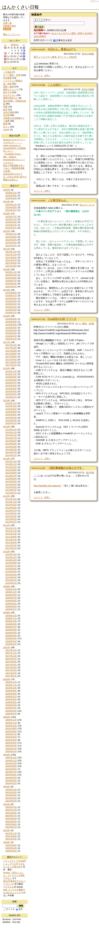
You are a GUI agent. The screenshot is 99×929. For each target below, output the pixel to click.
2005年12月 (11, 720)
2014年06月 (11, 441)
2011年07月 (11, 539)
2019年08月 (11, 292)
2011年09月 (11, 537)
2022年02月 (11, 245)
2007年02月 (11, 673)
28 (8, 62)
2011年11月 (11, 531)
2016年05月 (11, 388)
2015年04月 (11, 417)
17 (17, 56)
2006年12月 (11, 682)
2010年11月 (11, 557)
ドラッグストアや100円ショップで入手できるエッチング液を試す (14, 864)
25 (20, 59)
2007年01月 (11, 676)
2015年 (6, 400)
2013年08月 (11, 473)
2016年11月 (11, 374)
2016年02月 (11, 394)
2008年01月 (11, 644)
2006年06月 (11, 699)
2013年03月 (11, 487)
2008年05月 (11, 632)
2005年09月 (11, 728)
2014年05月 (11, 444)
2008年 (6, 612)
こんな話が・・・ (58, 84)
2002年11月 (11, 810)
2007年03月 (11, 670)
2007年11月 (11, 653)
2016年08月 (11, 380)
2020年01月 (11, 286)
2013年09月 (11, 470)
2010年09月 (11, 563)
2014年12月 (11, 429)
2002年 (6, 804)
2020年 (6, 269)
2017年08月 (11, 353)
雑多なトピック (10, 89)
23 (14, 59)
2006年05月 (11, 702)
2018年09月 (11, 319)
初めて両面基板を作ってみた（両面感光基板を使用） (14, 168)
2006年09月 (11, 690)
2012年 (6, 496)
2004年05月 (11, 777)
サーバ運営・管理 (84, 323)
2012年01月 (11, 522)
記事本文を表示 (62, 40)
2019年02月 (11, 310)
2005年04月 (11, 743)
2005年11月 (11, 723)
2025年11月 (11, 192)
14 (8, 56)
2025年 (6, 190)
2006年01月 (11, 713)
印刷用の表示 (9, 26)
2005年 (6, 717)
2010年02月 (11, 580)
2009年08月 (11, 595)
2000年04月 (11, 848)
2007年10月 (11, 656)
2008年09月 (11, 624)
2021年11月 (11, 254)
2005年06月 (11, 737)
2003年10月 (11, 792)
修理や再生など (10, 98)
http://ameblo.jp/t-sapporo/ (47, 485)
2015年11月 (11, 403)
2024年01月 (11, 210)
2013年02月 (11, 490)
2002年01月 (11, 827)
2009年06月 (11, 600)
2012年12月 (11, 499)
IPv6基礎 (7, 78)
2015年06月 (11, 412)
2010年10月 (11, 560)
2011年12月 (11, 528)
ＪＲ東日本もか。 (58, 200)
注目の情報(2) (40, 36)
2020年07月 (11, 281)
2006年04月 (11, 705)
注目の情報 (87, 54)
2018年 (6, 316)
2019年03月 (11, 307)
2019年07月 (11, 295)
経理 (5, 123)
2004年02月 (11, 783)
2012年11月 (11, 502)
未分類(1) (89, 33)
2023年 (6, 213)
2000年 (6, 842)
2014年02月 (11, 452)
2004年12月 (11, 757)
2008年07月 (11, 627)
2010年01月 (11, 583)
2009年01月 (11, 609)
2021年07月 (11, 260)
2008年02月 (11, 641)
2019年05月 (11, 301)
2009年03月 (11, 606)
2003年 (6, 786)
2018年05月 (11, 327)
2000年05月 (11, 845)
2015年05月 (11, 414)
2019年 (6, 290)
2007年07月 (11, 659)
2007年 (6, 647)
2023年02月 (11, 225)
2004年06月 (11, 774)
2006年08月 (11, 693)
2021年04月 (11, 266)
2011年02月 (11, 545)
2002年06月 (11, 818)
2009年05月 (11, 603)
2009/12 (14, 44)
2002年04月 (11, 824)
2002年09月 (11, 813)
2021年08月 (11, 257)
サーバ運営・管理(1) (75, 33)
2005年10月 (11, 725)
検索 (21, 906)
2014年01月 (11, 455)
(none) (6, 129)
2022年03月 (11, 242)
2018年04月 (11, 330)
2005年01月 (11, 751)
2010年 (6, 551)
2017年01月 (11, 365)
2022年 (6, 231)
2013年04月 (11, 484)
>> (23, 44)
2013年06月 (11, 478)
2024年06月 (11, 207)
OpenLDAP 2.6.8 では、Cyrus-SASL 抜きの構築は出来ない (15, 177)
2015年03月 (11, 420)
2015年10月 (11, 406)
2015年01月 (11, 423)
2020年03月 (11, 283)
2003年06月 (11, 798)
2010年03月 (11, 577)
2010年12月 (11, 554)
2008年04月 (11, 635)
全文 (19, 909)
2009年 (6, 586)
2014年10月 (11, 435)
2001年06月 (11, 836)
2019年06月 (11, 298)
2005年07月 (11, 734)
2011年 (6, 525)
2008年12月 (11, 615)
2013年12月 (11, 461)
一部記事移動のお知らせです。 (66, 468)
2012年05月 (11, 513)
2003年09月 (11, 795)
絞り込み (39, 27)
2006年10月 (11, 688)
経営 (5, 109)
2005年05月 (11, 740)
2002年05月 (11, 821)
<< (5, 44)
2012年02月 (11, 519)
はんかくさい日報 (20, 7)
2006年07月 (11, 696)
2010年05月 (11, 571)
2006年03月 (11, 708)
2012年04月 (11, 516)
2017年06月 (11, 356)
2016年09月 (11, 377)
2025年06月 (11, 195)
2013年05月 (11, 481)
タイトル (9, 909)
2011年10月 (11, 534)
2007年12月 (11, 650)
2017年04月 (11, 362)
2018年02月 (11, 336)
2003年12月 (11, 789)
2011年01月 (11, 548)
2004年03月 (11, 780)
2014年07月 (11, 438)
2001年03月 (11, 839)
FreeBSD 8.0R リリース (62, 319)
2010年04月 (11, 574)
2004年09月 (11, 766)
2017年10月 (11, 348)
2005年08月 (11, 731)
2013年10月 (11, 467)
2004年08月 (11, 769)
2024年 (6, 201)
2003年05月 (11, 801)
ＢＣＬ (6, 126)
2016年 (6, 368)
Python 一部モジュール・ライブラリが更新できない (14, 875)
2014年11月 (11, 432)
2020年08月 (11, 278)
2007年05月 (11, 664)
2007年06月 (11, 661)
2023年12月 (11, 216)
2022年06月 (11, 237)
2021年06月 (11, 263)
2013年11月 (11, 464)
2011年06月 (11, 542)
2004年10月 (11, 763)
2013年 (6, 458)
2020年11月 (11, 272)
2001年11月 (11, 833)
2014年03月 (11, 449)
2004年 (6, 754)
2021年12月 (11, 251)
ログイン (94, 1)
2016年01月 (11, 397)
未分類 (90, 472)
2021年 (6, 249)
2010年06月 (11, 568)
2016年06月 (11, 385)
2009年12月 (11, 589)
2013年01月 (11, 493)
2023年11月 (11, 219)
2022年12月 (11, 234)
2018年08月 (11, 322)
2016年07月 (11, 383)
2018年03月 (11, 333)
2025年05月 (11, 198)
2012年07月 (11, 510)
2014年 (6, 426)
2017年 (6, 342)
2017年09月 (11, 351)
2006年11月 (11, 685)
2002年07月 (11, 815)
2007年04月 (11, 667)
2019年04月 (11, 304)
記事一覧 (7, 23)
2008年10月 (11, 621)
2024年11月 (11, 204)
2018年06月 (11, 324)
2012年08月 (11, 507)
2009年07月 (11, 598)
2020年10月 (11, 275)
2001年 (6, 830)
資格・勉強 (8, 86)
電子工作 (7, 92)
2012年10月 (11, 505)
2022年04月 (11, 240)
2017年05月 (11, 359)
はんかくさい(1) (58, 33)
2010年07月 (11, 566)
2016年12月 (11, 371)
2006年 (6, 679)
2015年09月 (11, 409)
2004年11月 (11, 760)
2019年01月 (11, 312)
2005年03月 (11, 745)
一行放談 (7, 72)
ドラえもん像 (9, 887)
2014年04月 (11, 446)
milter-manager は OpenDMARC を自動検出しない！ (14, 148)
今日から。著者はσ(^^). (62, 49)
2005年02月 (11, 748)
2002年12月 (11, 807)
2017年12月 (11, 345)
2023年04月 (11, 222)
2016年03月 (11, 391)
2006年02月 (11, 711)
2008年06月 (11, 629)
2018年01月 (11, 339)
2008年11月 (11, 618)
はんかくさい (86, 205)
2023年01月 (11, 228)
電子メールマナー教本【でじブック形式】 (56, 57)
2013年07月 (11, 476)
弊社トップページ (11, 34)
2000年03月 (11, 851)
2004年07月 (11, 772)
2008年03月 (11, 638)
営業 (5, 106)
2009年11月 (11, 592)
